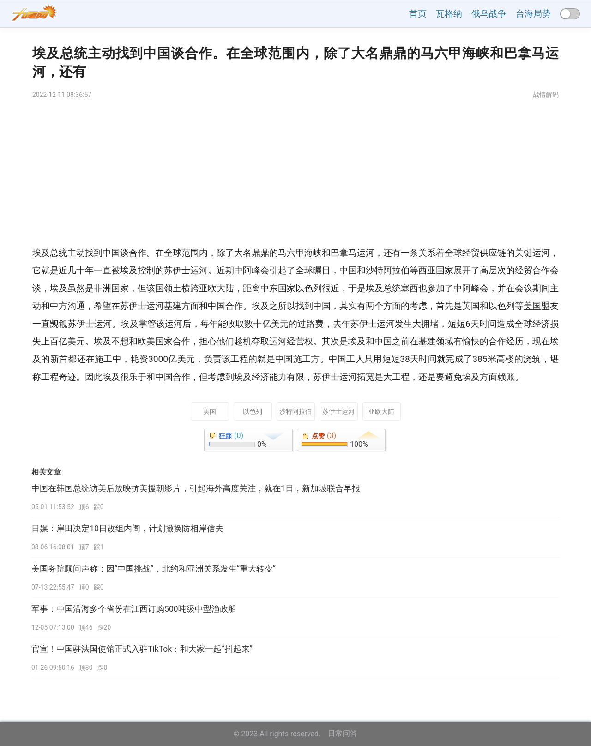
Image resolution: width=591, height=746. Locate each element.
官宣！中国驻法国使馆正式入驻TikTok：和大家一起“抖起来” (142, 649)
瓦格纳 (449, 13)
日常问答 (342, 733)
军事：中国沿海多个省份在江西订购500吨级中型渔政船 (133, 609)
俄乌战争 (489, 13)
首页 (418, 13)
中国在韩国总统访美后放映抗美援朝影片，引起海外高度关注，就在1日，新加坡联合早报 (195, 488)
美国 (209, 411)
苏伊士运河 (338, 411)
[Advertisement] (295, 175)
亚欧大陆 (381, 411)
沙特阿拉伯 (295, 411)
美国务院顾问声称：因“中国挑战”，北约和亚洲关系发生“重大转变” (153, 568)
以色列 (252, 411)
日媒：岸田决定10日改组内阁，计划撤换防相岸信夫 (127, 528)
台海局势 (533, 13)
